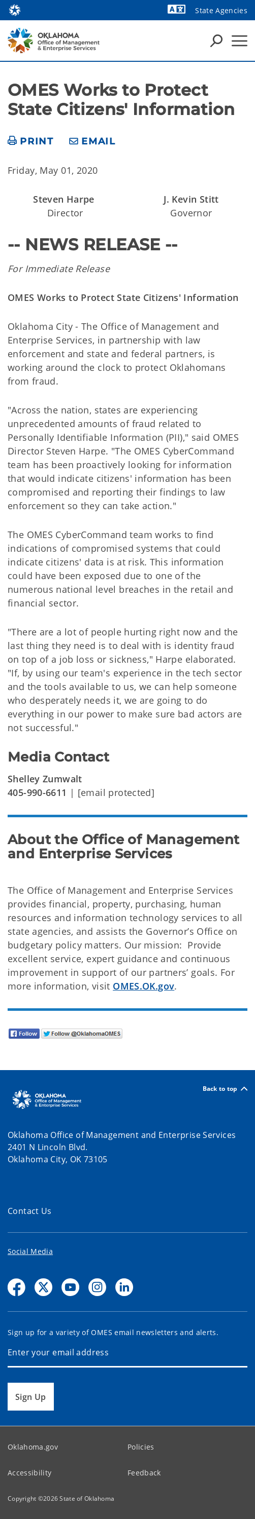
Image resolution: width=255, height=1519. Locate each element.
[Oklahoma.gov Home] (15, 9)
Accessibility (29, 1472)
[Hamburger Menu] (239, 41)
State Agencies (221, 10)
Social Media (30, 1251)
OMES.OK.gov (143, 986)
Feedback (144, 1472)
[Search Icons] (216, 40)
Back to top (225, 1088)
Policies (141, 1447)
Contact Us (30, 1211)
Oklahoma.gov (33, 1447)
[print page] (31, 141)
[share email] (92, 141)
